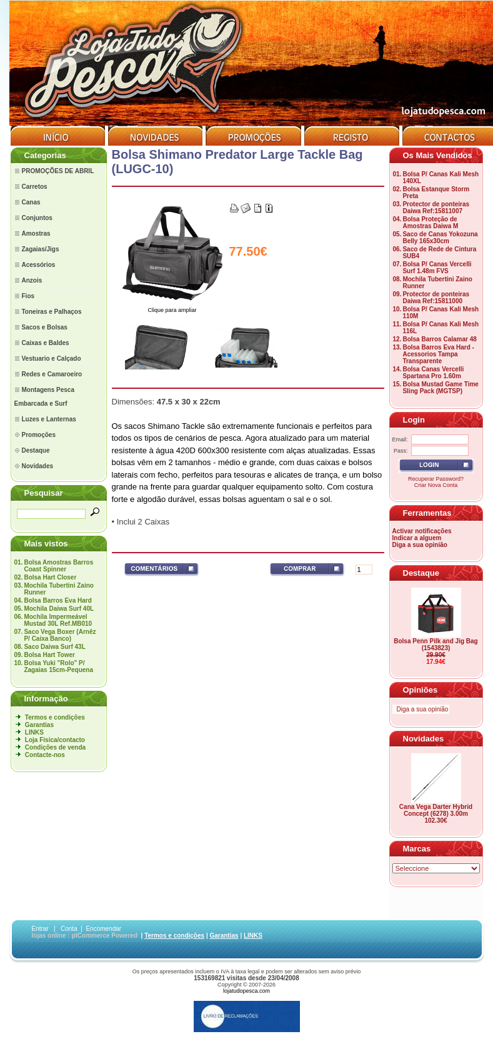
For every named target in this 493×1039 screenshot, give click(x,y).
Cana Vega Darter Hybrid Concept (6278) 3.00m (435, 810)
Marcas (417, 848)
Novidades (423, 738)
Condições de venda (55, 747)
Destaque (421, 573)
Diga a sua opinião (419, 544)
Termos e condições (55, 717)
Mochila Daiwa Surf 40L (59, 608)
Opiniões (420, 690)
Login (414, 419)
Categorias (45, 155)
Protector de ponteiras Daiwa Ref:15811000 (435, 297)
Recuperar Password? (436, 479)
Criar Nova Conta (436, 485)
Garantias (39, 724)
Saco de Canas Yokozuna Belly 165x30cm (439, 237)
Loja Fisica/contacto (55, 739)
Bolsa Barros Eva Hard (57, 600)
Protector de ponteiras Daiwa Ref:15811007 (435, 207)
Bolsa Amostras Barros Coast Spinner (58, 566)
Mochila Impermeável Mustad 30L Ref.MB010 (58, 620)
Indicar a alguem (417, 538)
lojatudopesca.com (246, 991)
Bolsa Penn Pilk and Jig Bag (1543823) (435, 644)
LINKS (34, 732)
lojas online (49, 935)
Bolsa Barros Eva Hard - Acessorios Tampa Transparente (438, 354)
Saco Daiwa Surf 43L (54, 646)
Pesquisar (43, 493)
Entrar (40, 928)
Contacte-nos (45, 754)
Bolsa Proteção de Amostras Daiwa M (430, 222)
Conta (69, 928)
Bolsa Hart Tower (49, 654)
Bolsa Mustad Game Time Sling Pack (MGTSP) (440, 387)
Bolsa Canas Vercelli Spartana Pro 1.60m (433, 372)
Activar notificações (422, 531)
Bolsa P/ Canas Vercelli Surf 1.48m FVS (436, 267)
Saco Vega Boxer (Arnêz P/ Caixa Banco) (60, 635)
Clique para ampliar (172, 307)
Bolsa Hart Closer (50, 577)
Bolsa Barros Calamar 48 (439, 339)
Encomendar (103, 928)
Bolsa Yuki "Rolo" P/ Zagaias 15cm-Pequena (58, 666)
